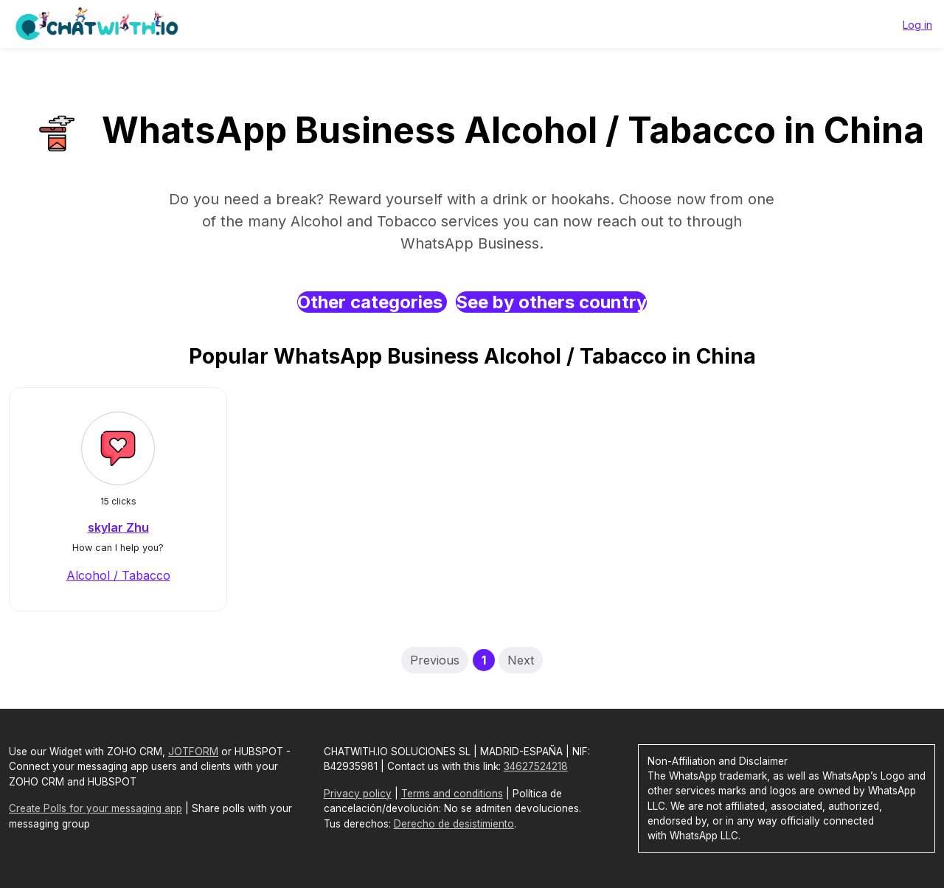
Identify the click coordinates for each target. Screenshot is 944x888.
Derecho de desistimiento (454, 824)
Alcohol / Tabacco (118, 575)
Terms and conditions (452, 793)
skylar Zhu (118, 527)
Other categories (372, 302)
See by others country (551, 302)
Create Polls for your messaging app (95, 808)
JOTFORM (193, 751)
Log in (917, 24)
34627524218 (536, 766)
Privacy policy (358, 793)
